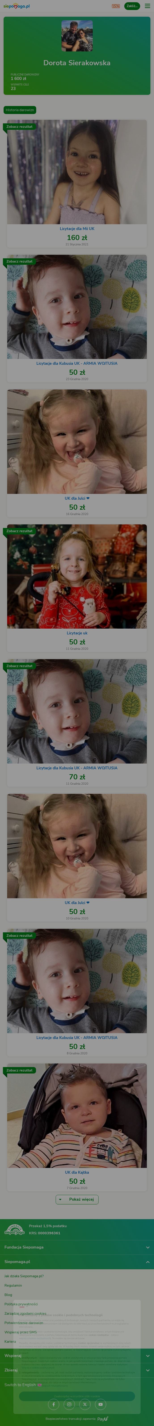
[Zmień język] (12, 1296)
